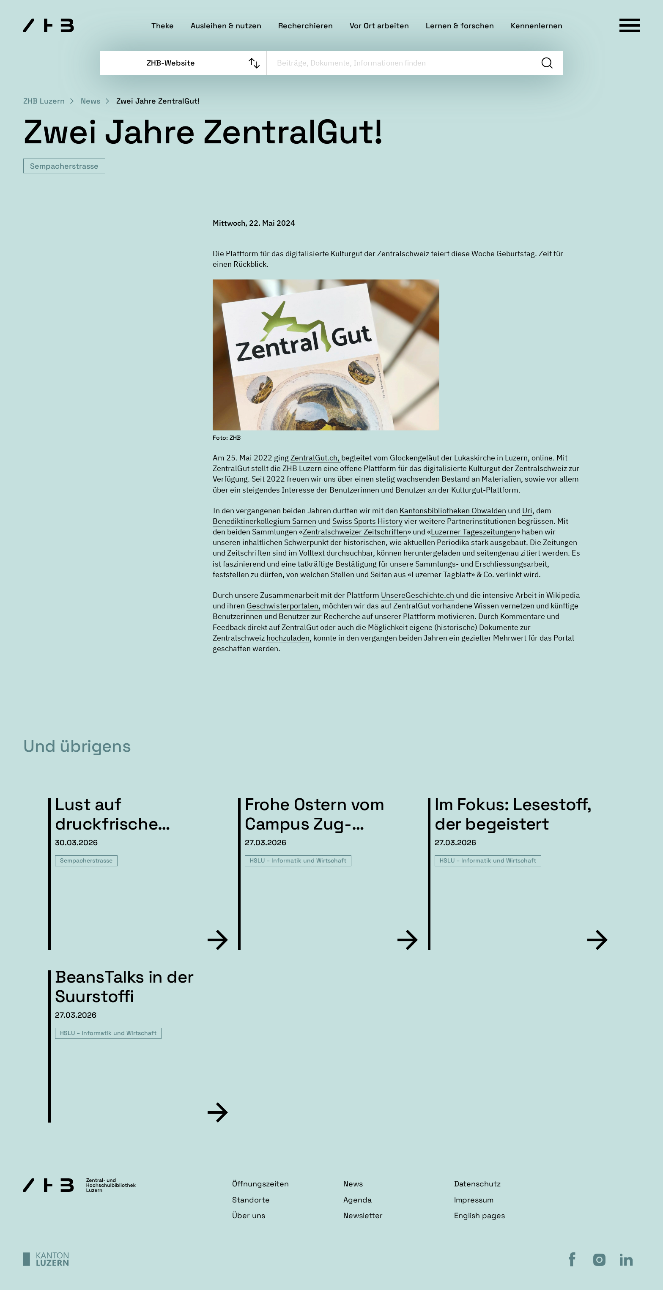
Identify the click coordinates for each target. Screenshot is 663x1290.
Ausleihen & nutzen (226, 25)
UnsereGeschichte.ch (417, 595)
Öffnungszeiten (260, 1184)
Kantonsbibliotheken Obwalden (453, 510)
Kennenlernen (536, 25)
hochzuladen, (289, 638)
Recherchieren (305, 25)
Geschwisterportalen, (284, 606)
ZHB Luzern (44, 101)
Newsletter (363, 1215)
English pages (479, 1215)
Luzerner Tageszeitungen (473, 532)
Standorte (251, 1200)
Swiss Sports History (367, 521)
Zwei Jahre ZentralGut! (158, 101)
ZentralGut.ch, (315, 458)
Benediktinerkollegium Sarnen (264, 521)
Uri (527, 510)
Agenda (357, 1200)
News (90, 101)
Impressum (473, 1200)
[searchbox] (399, 63)
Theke (162, 25)
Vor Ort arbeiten (379, 25)
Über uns (248, 1215)
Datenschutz (477, 1184)
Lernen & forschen (460, 25)
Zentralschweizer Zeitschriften (355, 532)
